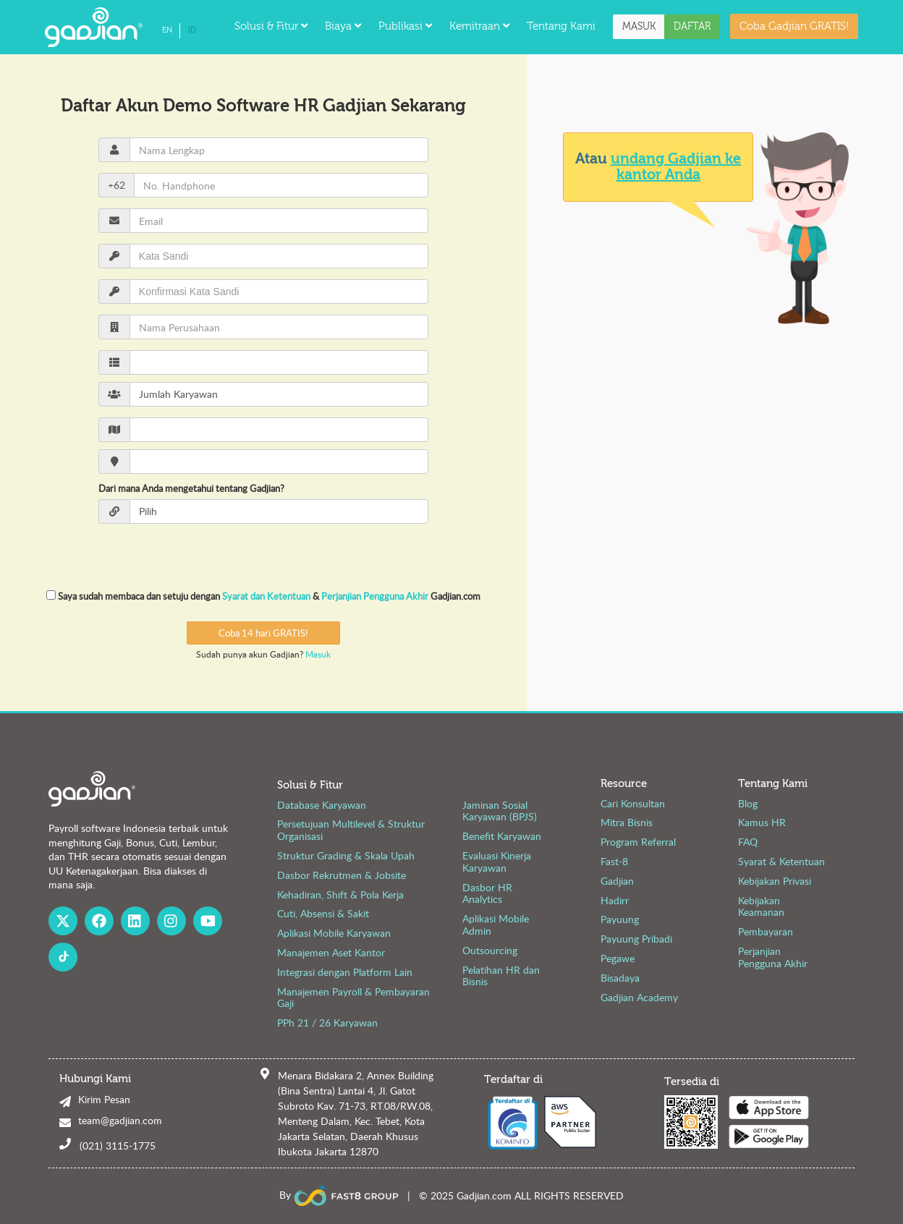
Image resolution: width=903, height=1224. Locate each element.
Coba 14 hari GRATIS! (263, 632)
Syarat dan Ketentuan (267, 596)
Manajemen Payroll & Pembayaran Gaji (353, 998)
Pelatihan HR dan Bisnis (501, 976)
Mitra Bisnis (627, 822)
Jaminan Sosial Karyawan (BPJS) (499, 811)
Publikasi (405, 26)
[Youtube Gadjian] (207, 920)
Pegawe (618, 958)
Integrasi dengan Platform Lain (344, 972)
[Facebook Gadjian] (99, 920)
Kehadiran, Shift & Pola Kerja (340, 894)
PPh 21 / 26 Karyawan (327, 1022)
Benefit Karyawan (501, 836)
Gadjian (617, 881)
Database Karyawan (321, 805)
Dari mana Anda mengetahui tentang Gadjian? (191, 488)
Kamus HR (762, 822)
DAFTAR (692, 27)
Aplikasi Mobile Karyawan (334, 933)
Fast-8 (614, 861)
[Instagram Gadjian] (171, 920)
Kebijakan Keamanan (761, 906)
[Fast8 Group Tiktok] (62, 957)
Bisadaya (620, 978)
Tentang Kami (561, 26)
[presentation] (263, 555)
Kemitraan (479, 26)
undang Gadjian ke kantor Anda (676, 166)
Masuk (318, 654)
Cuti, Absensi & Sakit (323, 913)
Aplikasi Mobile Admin (495, 924)
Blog (748, 803)
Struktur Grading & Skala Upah (346, 855)
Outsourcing (489, 950)
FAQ (748, 842)
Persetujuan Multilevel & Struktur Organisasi (351, 830)
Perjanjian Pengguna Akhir (376, 596)
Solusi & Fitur (271, 26)
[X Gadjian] (62, 920)
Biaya (343, 26)
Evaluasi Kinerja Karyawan (496, 862)
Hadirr (615, 900)
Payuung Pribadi (636, 938)
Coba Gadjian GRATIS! (794, 26)
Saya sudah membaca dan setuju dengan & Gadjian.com (263, 596)
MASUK (639, 27)
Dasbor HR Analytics (487, 893)
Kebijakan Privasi (774, 881)
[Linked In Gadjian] (135, 920)
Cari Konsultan (633, 803)
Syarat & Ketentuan (781, 861)
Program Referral (638, 842)
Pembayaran (765, 931)
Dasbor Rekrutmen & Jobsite (341, 875)
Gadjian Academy (639, 997)
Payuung (620, 919)
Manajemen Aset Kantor (331, 952)
